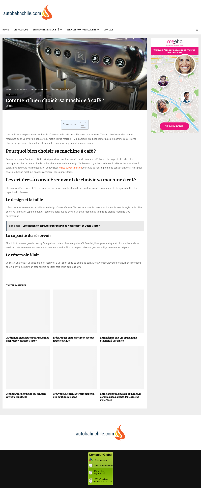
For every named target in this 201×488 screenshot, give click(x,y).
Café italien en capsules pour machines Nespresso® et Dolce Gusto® (27, 339)
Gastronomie (11, 95)
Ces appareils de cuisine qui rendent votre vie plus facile (26, 395)
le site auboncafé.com (70, 167)
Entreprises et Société (46, 29)
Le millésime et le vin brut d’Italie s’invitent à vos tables (118, 339)
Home (6, 29)
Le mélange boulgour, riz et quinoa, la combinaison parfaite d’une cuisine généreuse (120, 396)
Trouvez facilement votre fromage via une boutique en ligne (73, 395)
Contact (108, 29)
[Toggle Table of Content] (81, 125)
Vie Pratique (21, 29)
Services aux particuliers (81, 29)
